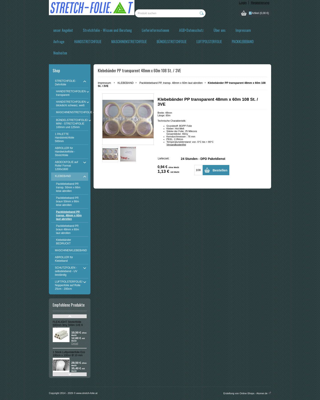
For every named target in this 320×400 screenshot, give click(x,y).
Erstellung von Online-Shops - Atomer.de (247, 393)
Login (243, 2)
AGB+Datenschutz (191, 30)
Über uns (220, 30)
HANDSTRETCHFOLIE (87, 41)
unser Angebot (63, 30)
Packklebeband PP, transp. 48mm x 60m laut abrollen (171, 82)
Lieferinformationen (155, 30)
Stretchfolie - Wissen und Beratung (107, 30)
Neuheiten (60, 53)
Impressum (243, 30)
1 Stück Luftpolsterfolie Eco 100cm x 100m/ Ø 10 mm (69, 354)
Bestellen (220, 170)
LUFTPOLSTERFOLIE (209, 41)
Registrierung (260, 2)
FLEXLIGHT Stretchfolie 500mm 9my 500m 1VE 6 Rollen (68, 325)
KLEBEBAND (126, 82)
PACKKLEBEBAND (243, 41)
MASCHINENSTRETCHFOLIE (129, 41)
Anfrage (58, 41)
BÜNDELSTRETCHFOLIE (171, 41)
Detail (74, 343)
